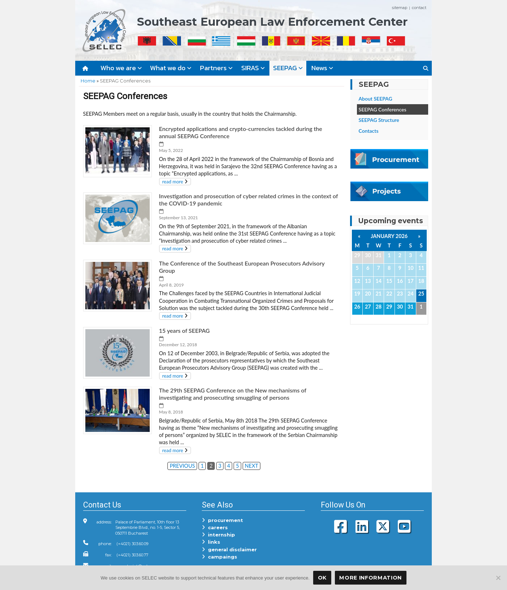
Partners (216, 68)
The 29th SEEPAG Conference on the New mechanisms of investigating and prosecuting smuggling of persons (233, 394)
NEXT (251, 466)
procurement (222, 520)
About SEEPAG (375, 98)
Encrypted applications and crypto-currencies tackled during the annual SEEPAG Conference (240, 132)
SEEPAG (288, 68)
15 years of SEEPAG (184, 330)
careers (215, 527)
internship (218, 535)
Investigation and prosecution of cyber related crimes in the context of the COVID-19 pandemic (248, 199)
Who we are (121, 68)
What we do (170, 68)
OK (322, 577)
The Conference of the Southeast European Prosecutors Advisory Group (242, 267)
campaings (219, 557)
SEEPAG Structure (379, 120)
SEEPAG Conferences (382, 109)
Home (88, 81)
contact (419, 7)
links (211, 542)
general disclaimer (229, 549)
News (322, 68)
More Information (370, 577)
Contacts (369, 131)
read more (172, 181)
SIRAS (253, 68)
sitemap (399, 7)
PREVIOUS (182, 466)
